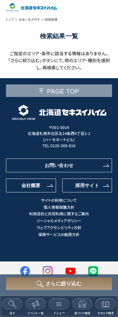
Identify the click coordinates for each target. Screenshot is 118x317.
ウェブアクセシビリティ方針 (59, 227)
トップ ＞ (12, 19)
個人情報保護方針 (59, 207)
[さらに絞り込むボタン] (59, 283)
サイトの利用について (59, 200)
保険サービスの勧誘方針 (59, 234)
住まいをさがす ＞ (31, 19)
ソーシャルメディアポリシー (59, 220)
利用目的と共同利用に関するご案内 (59, 213)
